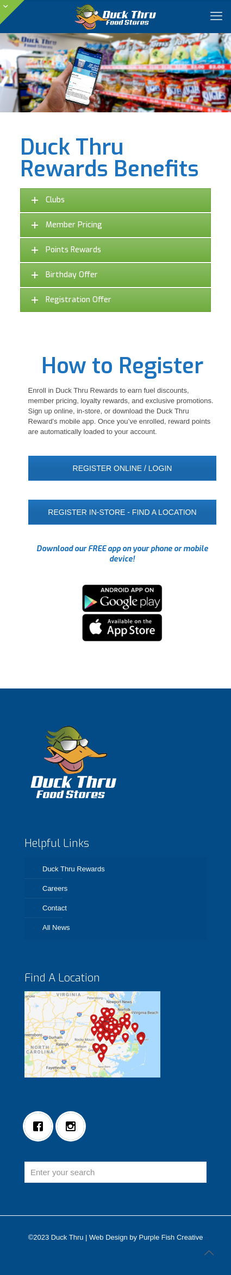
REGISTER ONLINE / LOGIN (122, 468)
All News (56, 927)
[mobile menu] (216, 16)
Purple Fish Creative (171, 1237)
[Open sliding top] (12, 12)
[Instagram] (73, 1126)
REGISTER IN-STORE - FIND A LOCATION (122, 512)
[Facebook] (40, 1126)
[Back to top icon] (208, 1252)
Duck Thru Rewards (73, 869)
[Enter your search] (115, 1172)
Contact (54, 908)
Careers (54, 888)
